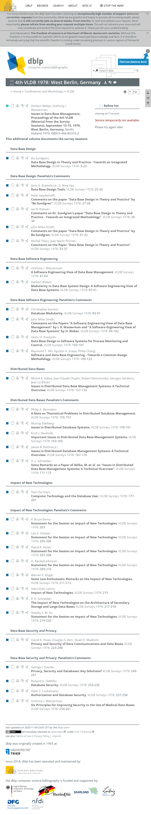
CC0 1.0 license (83, 731)
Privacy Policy (42, 736)
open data (57, 731)
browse (42, 5)
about (72, 5)
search (58, 5)
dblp (29, 5)
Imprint (56, 736)
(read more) (72, 43)
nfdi (85, 5)
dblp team (64, 727)
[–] (101, 106)
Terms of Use (23, 736)
